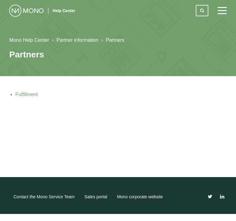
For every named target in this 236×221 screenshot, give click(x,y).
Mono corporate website (140, 196)
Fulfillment (26, 94)
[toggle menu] (222, 10)
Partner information (77, 40)
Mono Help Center (29, 40)
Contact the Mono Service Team (44, 196)
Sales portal (96, 196)
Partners (115, 40)
